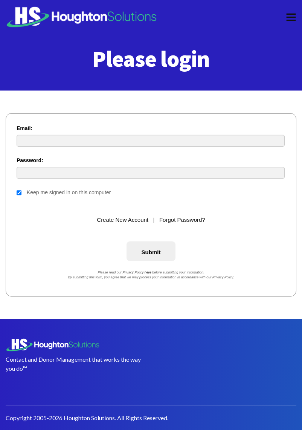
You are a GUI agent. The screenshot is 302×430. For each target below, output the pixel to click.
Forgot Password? (182, 220)
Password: (30, 160)
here (148, 272)
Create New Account (122, 220)
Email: (24, 128)
